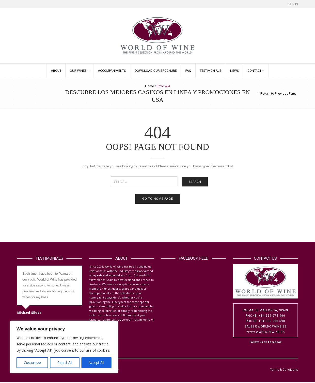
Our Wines (78, 71)
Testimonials (210, 71)
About (56, 71)
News (234, 71)
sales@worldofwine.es (265, 327)
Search (195, 183)
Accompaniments (112, 71)
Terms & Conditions (284, 371)
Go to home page (157, 200)
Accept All (96, 362)
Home (149, 87)
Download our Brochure (156, 71)
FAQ (188, 71)
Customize (32, 362)
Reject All (64, 362)
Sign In (293, 4)
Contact (254, 71)
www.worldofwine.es (265, 333)
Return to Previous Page (278, 94)
